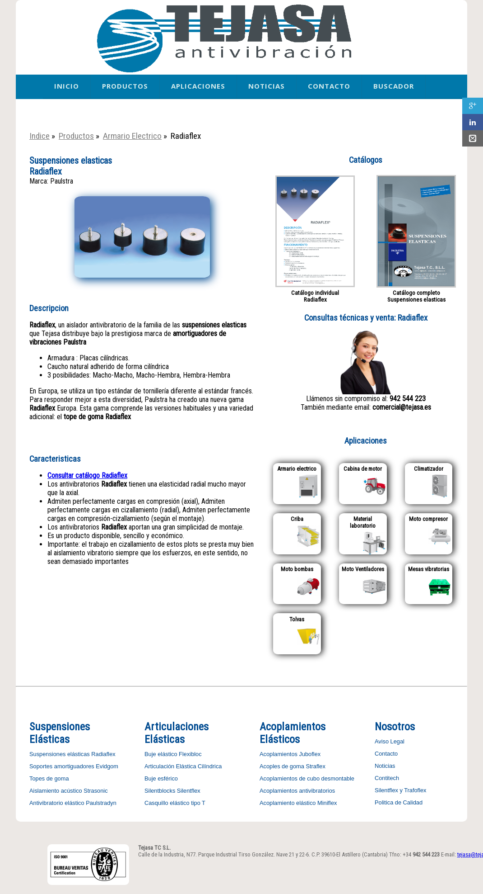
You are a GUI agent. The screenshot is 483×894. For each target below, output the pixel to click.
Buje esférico (161, 778)
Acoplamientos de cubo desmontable (307, 778)
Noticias (266, 85)
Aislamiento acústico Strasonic (68, 790)
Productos (125, 85)
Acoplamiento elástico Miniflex (298, 802)
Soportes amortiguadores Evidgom (73, 766)
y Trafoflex (412, 790)
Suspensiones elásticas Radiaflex (72, 754)
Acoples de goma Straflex (292, 766)
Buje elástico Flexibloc (173, 754)
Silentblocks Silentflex (172, 790)
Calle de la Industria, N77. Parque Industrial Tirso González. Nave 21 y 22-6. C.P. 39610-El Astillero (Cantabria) (263, 854)
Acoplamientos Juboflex (290, 754)
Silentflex (386, 790)
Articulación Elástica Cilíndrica (183, 766)
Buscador (393, 85)
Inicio (66, 85)
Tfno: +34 (414, 854)
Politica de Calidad (399, 802)
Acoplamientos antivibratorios (297, 790)
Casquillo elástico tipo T (174, 802)
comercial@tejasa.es (401, 407)
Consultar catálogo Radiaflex (87, 475)
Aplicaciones (198, 85)
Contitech (387, 778)
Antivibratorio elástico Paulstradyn (72, 802)
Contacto (329, 85)
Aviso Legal (389, 741)
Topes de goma (49, 778)
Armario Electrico (132, 136)
